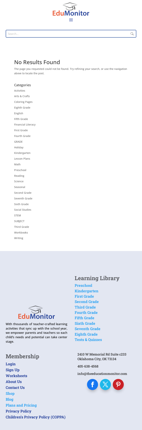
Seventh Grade (23, 198)
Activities (19, 90)
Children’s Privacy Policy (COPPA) (35, 417)
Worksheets (16, 375)
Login (11, 363)
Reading (19, 175)
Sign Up (12, 369)
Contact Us (15, 387)
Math (17, 164)
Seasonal (19, 187)
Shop (10, 393)
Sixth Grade (21, 204)
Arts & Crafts (22, 96)
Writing (18, 238)
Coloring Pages (23, 102)
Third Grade (21, 227)
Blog (9, 399)
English (18, 113)
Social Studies (22, 209)
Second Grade (22, 192)
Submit (132, 34)
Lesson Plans (22, 158)
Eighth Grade (22, 107)
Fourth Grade (22, 136)
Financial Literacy (25, 124)
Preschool (20, 170)
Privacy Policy (18, 411)
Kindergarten (22, 153)
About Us (14, 381)
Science (19, 181)
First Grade (21, 130)
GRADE (18, 141)
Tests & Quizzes (88, 339)
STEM (17, 215)
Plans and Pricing (21, 405)
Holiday (18, 147)
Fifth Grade (21, 119)
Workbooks (21, 232)
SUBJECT (19, 221)
